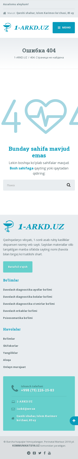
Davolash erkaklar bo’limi (20, 311)
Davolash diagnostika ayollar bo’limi (27, 289)
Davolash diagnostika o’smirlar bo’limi (29, 304)
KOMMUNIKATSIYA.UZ (26, 445)
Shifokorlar (10, 346)
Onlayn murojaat (14, 367)
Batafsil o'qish (17, 267)
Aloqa (7, 360)
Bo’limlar (9, 339)
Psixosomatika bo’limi (18, 318)
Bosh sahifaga (21, 168)
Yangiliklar (10, 353)
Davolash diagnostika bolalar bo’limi (27, 297)
